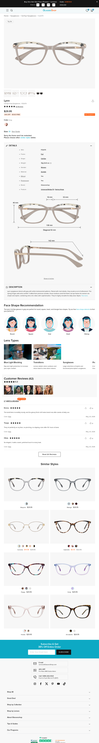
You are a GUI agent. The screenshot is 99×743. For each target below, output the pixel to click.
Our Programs (12, 730)
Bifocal (23, 176)
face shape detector (83, 309)
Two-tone (84, 296)
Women (43, 167)
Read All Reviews (49, 454)
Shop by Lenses (13, 711)
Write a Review (12, 401)
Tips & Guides (12, 724)
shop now (63, 5)
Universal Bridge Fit (47, 189)
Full (42, 154)
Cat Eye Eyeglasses (28, 16)
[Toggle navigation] (7, 10)
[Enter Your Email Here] (41, 652)
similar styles (25, 138)
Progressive (25, 180)
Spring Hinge (59, 189)
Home (6, 16)
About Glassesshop (14, 717)
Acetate (43, 172)
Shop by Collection (14, 705)
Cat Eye (43, 158)
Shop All (10, 692)
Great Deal (11, 698)
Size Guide (16, 131)
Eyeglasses (15, 16)
